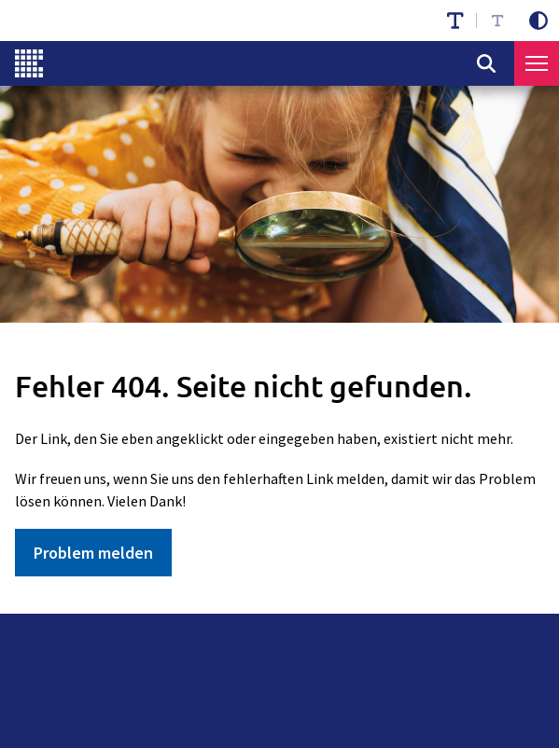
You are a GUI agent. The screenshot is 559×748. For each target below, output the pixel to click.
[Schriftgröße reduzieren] (497, 20)
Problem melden (93, 552)
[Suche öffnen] (486, 63)
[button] (536, 63)
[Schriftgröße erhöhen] (455, 20)
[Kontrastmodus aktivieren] (538, 20)
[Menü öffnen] (536, 63)
